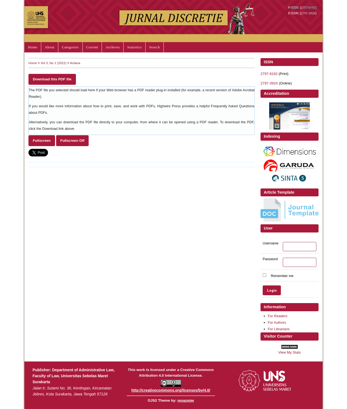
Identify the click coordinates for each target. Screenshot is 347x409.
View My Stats (289, 352)
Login (294, 7)
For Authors (277, 322)
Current (92, 47)
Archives (113, 47)
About (49, 47)
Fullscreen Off (72, 141)
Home (32, 47)
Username (270, 243)
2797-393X (269, 83)
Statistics (134, 47)
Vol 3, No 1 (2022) (53, 63)
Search (154, 47)
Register (310, 7)
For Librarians (279, 329)
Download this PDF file (52, 79)
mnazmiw (186, 400)
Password (270, 259)
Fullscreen (42, 141)
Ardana (75, 63)
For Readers (277, 316)
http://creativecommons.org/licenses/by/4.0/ (170, 390)
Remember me (282, 276)
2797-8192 (269, 74)
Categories (70, 47)
